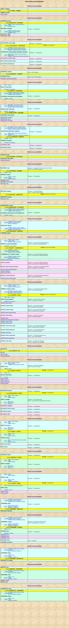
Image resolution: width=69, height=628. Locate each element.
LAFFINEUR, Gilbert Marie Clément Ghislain (16, 50)
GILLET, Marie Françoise (14, 298)
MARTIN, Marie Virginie (6, 315)
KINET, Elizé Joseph (13, 526)
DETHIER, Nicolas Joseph (14, 266)
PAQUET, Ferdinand (5, 281)
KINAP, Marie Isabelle (14, 269)
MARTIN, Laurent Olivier (6, 333)
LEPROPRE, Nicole (5, 560)
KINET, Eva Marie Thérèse (11, 527)
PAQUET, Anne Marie (5, 283)
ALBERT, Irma (8, 579)
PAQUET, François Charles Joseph (8, 289)
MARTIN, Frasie (4, 330)
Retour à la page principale (34, 6)
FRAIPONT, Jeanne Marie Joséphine (9, 80)
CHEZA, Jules (11, 450)
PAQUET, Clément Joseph (6, 270)
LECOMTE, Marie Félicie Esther (16, 111)
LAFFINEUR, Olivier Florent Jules (17, 49)
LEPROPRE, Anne (5, 559)
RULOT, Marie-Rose (5, 368)
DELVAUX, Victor (5, 205)
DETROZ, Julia (8, 184)
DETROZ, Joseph (12, 183)
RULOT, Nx (7, 386)
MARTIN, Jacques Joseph (14, 295)
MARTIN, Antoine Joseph (6, 335)
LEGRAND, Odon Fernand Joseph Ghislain (15, 96)
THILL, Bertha (4, 14)
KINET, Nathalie (4, 392)
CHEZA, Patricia (4, 511)
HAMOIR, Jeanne (12, 185)
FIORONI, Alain (9, 144)
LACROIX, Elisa (12, 459)
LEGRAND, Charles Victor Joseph (16, 95)
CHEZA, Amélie (12, 494)
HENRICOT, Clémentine (14, 528)
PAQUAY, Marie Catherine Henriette (9, 280)
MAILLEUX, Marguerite (10, 91)
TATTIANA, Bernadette (10, 148)
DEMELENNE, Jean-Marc (6, 121)
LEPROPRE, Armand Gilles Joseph (13, 520)
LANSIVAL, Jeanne (9, 555)
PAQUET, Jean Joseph (10, 250)
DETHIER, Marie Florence (11, 267)
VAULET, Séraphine (13, 231)
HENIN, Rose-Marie (9, 57)
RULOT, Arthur (4, 366)
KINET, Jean (8, 410)
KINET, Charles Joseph (14, 375)
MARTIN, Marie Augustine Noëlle (8, 324)
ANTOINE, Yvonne (9, 102)
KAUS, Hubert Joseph (10, 309)
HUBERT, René (8, 178)
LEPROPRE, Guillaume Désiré (15, 519)
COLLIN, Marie (12, 27)
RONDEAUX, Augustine (13, 500)
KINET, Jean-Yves (5, 393)
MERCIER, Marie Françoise (15, 251)
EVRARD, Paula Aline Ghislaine (13, 32)
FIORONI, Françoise (5, 166)
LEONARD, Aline (12, 33)
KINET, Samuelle (4, 396)
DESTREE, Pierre (5, 190)
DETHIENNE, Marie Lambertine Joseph (14, 303)
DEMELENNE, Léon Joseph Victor (16, 108)
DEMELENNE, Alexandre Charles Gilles (14, 110)
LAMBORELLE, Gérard (13, 259)
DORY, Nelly (8, 457)
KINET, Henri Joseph (10, 376)
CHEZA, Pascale (4, 512)
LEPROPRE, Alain (5, 557)
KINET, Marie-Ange (5, 395)
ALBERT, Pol (8, 551)
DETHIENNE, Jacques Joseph (15, 302)
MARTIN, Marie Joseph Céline (7, 350)
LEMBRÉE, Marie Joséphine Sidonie (17, 521)
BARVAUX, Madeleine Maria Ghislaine (17, 51)
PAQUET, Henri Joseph (14, 248)
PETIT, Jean (11, 498)
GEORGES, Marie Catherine (15, 97)
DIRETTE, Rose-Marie (10, 115)
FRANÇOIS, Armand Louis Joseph (13, 230)
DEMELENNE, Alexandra (6, 124)
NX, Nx (7, 390)
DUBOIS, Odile (8, 381)
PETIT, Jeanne (12, 452)
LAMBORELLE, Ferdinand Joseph (12, 261)
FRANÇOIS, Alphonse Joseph (15, 229)
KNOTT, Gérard (8, 87)
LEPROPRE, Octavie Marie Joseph (16, 377)
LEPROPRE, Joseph (9, 572)
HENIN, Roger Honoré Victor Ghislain (17, 56)
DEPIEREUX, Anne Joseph (11, 255)
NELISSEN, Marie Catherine (15, 305)
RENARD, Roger (8, 25)
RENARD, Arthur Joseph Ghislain (16, 24)
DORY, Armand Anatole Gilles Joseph (17, 456)
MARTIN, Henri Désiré (6, 345)
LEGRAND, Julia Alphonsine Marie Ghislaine (16, 237)
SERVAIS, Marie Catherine (15, 262)
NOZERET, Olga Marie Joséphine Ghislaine (18, 58)
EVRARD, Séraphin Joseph (14, 31)
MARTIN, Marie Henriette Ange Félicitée (10, 332)
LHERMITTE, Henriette (10, 313)
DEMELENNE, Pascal (6, 123)
